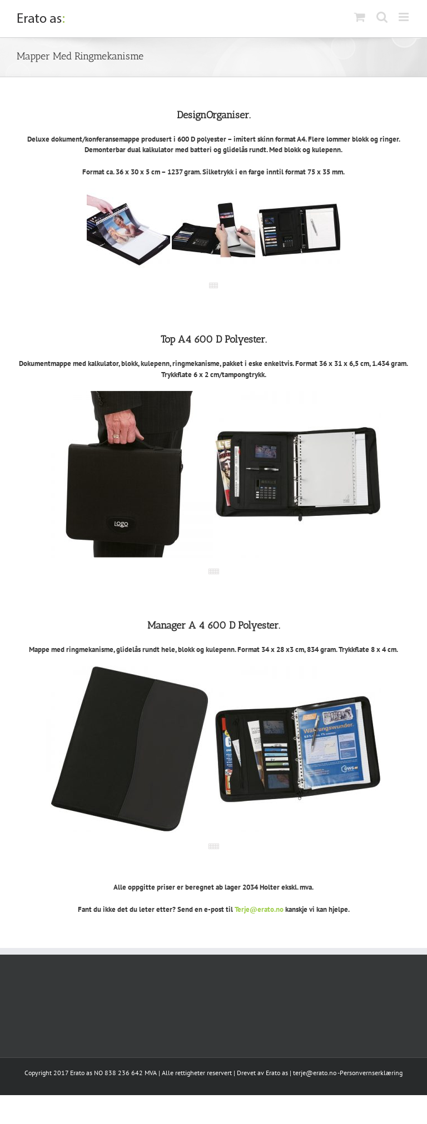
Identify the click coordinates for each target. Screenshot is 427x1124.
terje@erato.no (314, 1072)
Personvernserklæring (371, 1072)
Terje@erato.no (259, 909)
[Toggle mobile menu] (404, 17)
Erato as (277, 1072)
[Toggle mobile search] (382, 17)
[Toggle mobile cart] (359, 17)
